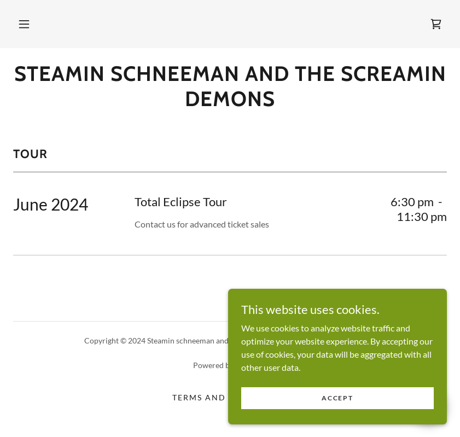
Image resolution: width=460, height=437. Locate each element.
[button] (24, 24)
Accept (337, 413)
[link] (436, 24)
